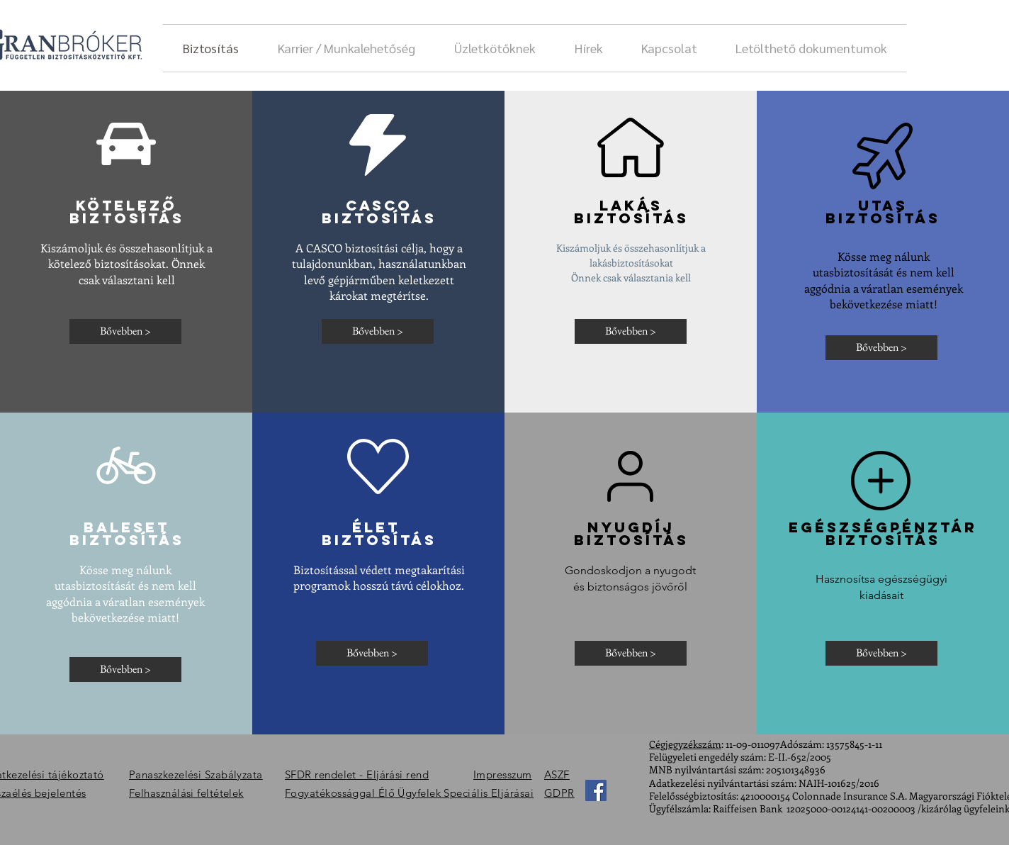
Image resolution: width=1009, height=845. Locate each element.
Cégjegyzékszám (685, 744)
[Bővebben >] (125, 331)
